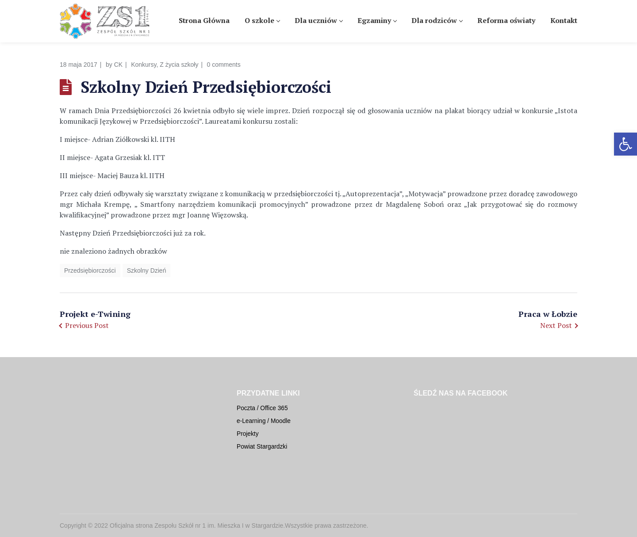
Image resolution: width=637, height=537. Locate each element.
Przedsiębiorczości (90, 270)
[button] (625, 144)
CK (118, 64)
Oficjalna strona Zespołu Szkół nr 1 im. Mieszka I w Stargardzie (196, 525)
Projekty (248, 433)
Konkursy (143, 64)
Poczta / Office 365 (262, 408)
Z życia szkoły (179, 64)
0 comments (224, 64)
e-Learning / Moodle (264, 421)
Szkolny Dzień (146, 270)
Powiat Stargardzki (262, 446)
